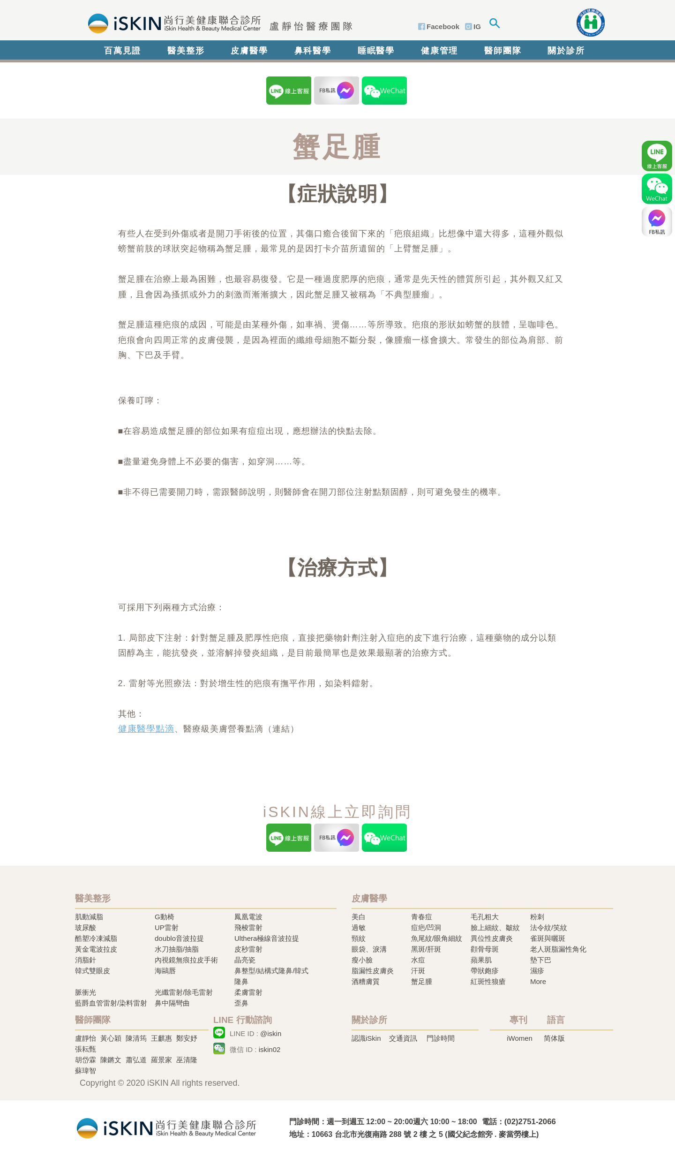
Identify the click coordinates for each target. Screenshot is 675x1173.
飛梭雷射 (248, 927)
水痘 (418, 960)
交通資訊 (403, 1038)
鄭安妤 (186, 1038)
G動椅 (164, 917)
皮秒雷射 (248, 949)
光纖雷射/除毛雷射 (184, 992)
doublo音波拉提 (179, 938)
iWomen (519, 1038)
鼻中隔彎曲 (172, 1003)
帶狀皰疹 (485, 971)
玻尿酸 (85, 927)
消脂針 (85, 960)
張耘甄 (85, 1049)
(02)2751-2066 (530, 1121)
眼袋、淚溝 (369, 949)
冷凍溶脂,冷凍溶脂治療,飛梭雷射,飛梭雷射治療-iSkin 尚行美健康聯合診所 (166, 1127)
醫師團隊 (502, 50)
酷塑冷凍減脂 (96, 938)
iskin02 (270, 1049)
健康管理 (439, 50)
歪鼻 (241, 1003)
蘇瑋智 (85, 1071)
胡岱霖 (85, 1060)
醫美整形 (185, 50)
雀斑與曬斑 (547, 938)
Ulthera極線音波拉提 (266, 938)
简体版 (554, 1038)
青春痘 (421, 917)
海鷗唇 (165, 971)
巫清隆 (186, 1060)
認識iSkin (366, 1038)
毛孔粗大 (485, 917)
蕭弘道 (136, 1060)
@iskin (270, 1033)
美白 (359, 917)
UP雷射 (167, 927)
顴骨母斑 (485, 949)
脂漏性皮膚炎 (373, 971)
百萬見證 (122, 50)
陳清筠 (136, 1038)
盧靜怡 (85, 1038)
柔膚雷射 (248, 992)
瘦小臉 (362, 960)
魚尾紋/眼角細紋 (436, 938)
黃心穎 (110, 1038)
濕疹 (537, 971)
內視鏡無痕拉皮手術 (186, 960)
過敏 (359, 927)
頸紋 (359, 938)
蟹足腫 (421, 981)
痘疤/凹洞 (426, 927)
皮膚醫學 (249, 50)
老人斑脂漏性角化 (558, 949)
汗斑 (418, 971)
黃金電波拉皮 (96, 949)
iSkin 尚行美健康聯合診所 (217, 22)
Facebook (443, 26)
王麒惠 (161, 1038)
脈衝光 (85, 992)
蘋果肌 (481, 960)
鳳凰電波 (248, 917)
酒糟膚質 (366, 981)
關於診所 (566, 50)
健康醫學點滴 (146, 729)
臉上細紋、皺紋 (495, 927)
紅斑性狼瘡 (488, 981)
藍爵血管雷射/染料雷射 (111, 1003)
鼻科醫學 (312, 50)
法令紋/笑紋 (548, 927)
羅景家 (161, 1060)
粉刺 (537, 917)
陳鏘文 (110, 1060)
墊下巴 (540, 960)
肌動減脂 (89, 917)
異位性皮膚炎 (492, 938)
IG (477, 26)
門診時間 (441, 1038)
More (538, 981)
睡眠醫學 (376, 50)
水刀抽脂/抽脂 (177, 949)
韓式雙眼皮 (92, 971)
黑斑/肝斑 (426, 949)
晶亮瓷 (244, 960)
